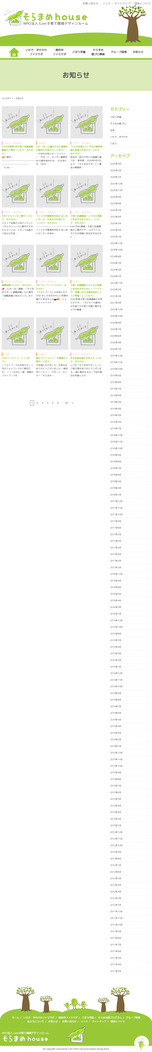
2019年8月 (115, 382)
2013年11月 (116, 759)
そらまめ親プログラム (110, 1017)
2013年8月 (115, 779)
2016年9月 (115, 580)
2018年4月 (115, 488)
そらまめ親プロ (118, 123)
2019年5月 (115, 402)
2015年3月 (115, 653)
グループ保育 (119, 52)
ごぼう (41, 142)
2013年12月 (116, 752)
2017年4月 (115, 554)
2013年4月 (115, 805)
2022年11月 (116, 283)
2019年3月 (115, 415)
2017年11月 (116, 507)
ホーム (15, 1017)
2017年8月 (115, 527)
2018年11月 (116, 441)
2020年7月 (115, 329)
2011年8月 (115, 938)
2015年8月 (115, 633)
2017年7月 (115, 534)
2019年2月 (115, 421)
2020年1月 (115, 349)
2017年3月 (115, 560)
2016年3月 (115, 607)
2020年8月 (115, 322)
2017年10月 (116, 514)
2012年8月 (115, 858)
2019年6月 (115, 395)
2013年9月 (115, 772)
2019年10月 (116, 369)
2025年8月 (115, 203)
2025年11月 (116, 190)
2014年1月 (115, 746)
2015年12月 (116, 620)
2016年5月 (115, 593)
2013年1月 (115, 825)
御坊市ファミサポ (59, 52)
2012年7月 (115, 865)
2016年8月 (115, 587)
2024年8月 (115, 256)
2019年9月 (115, 375)
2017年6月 (115, 541)
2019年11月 (116, 362)
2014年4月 (115, 726)
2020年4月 (115, 342)
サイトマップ (122, 3)
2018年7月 (115, 468)
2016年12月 (116, 574)
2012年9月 (115, 852)
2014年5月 (115, 719)
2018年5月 (115, 481)
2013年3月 (115, 812)
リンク (106, 3)
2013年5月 (115, 799)
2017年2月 (115, 567)
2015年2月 (115, 660)
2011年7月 (115, 944)
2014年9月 (115, 693)
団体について (142, 3)
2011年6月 (115, 951)
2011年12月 (116, 911)
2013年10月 (116, 765)
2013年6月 (115, 792)
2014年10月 (116, 686)
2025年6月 (115, 216)
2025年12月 (116, 183)
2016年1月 (115, 613)
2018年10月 (116, 448)
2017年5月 (115, 547)
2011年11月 (116, 918)
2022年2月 (115, 289)
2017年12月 (116, 501)
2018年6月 (115, 474)
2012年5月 (115, 878)
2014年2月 (115, 739)
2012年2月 (115, 898)
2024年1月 (115, 276)
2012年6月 (115, 871)
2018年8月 (115, 461)
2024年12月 (116, 243)
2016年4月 (115, 600)
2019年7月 (115, 388)
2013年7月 (115, 785)
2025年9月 (115, 196)
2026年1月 (115, 177)
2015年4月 (115, 646)
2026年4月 (115, 163)
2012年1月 (115, 904)
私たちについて (35, 1021)
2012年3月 (115, 891)
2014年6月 (115, 713)
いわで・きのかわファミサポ (36, 52)
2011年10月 (116, 924)
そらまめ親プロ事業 (98, 52)
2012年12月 (116, 832)
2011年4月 (115, 964)
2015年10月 (116, 627)
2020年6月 (115, 335)
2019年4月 (115, 408)
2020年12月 (116, 309)
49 (66, 402)
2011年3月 (115, 971)
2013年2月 (115, 818)
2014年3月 (115, 732)
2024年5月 (115, 269)
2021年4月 (115, 302)
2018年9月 (115, 455)
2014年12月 (116, 673)
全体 (112, 130)
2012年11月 (116, 838)
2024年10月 (116, 249)
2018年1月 (115, 494)
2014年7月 (115, 706)
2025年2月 (115, 230)
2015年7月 (115, 640)
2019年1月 (115, 428)
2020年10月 (116, 316)
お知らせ (138, 52)
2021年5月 (115, 296)
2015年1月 (115, 666)
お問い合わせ (90, 3)
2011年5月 (115, 957)
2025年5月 (115, 223)
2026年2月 (115, 170)
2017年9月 (115, 521)
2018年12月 (116, 435)
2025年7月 (115, 210)
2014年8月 (115, 699)
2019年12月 (116, 355)
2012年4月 (115, 885)
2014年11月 (116, 679)
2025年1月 (115, 236)
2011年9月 (115, 931)
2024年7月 (115, 263)
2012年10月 (116, 845)
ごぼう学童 (79, 52)
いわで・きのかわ (13, 142)
